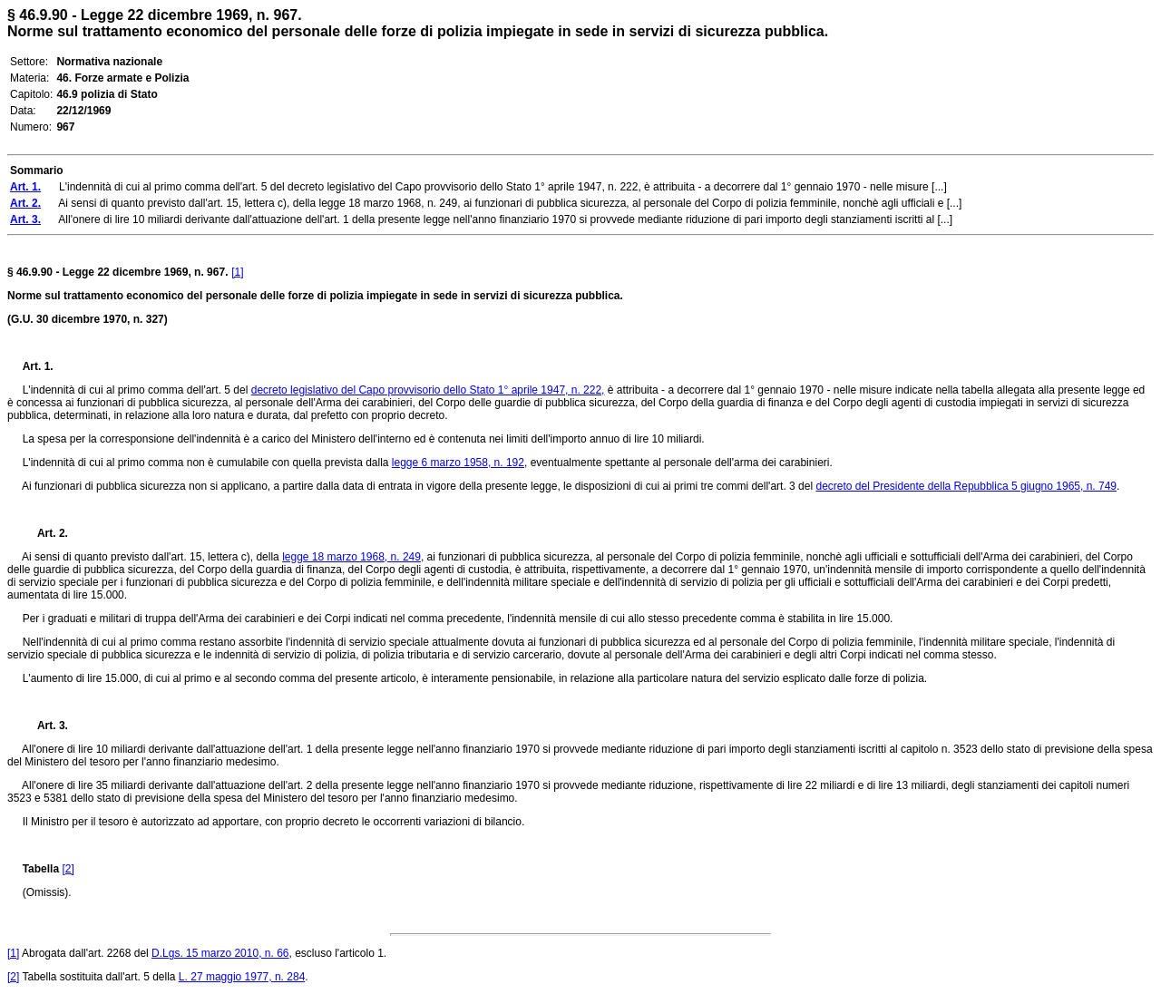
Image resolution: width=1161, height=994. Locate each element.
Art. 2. (45, 533)
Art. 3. (45, 725)
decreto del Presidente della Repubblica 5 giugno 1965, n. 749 (966, 486)
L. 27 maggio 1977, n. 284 (242, 976)
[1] (237, 272)
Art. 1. (38, 366)
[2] (67, 868)
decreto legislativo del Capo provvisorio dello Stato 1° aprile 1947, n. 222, (428, 390)
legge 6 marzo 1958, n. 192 (458, 462)
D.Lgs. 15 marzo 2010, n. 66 (219, 953)
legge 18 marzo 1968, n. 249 (351, 557)
